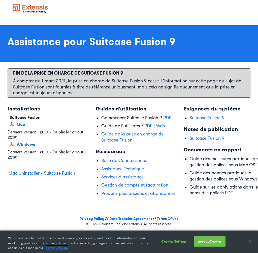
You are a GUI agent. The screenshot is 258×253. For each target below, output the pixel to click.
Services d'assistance (122, 176)
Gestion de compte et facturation (134, 185)
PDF (167, 117)
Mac (21, 124)
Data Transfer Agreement (130, 218)
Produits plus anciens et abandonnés (138, 193)
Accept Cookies (210, 241)
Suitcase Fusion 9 (206, 117)
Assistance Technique (122, 168)
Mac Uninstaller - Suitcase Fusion (42, 173)
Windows (26, 144)
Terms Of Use (167, 218)
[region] (129, 242)
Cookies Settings (173, 241)
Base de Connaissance (124, 160)
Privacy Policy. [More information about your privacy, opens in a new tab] (57, 248)
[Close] (249, 241)
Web (160, 125)
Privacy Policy (92, 218)
